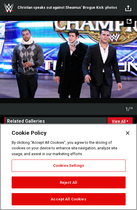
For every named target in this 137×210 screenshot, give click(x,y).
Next (132, 59)
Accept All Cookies (68, 199)
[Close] (127, 133)
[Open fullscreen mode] (129, 21)
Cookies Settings (68, 165)
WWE (8, 8)
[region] (68, 167)
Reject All (68, 182)
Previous (5, 59)
